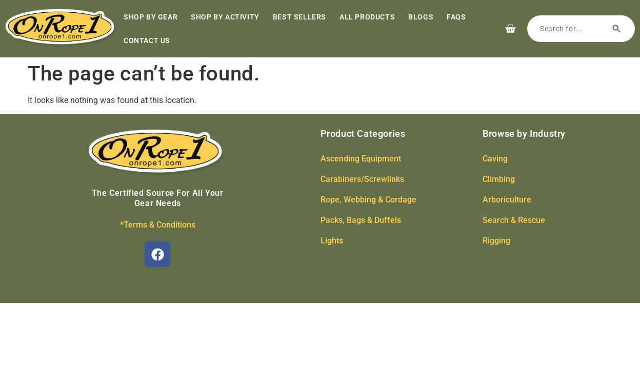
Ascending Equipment (361, 158)
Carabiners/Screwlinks (362, 179)
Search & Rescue (514, 220)
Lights (332, 240)
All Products (367, 17)
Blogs (420, 17)
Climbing (499, 179)
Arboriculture (507, 199)
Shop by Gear (150, 17)
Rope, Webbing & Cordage (368, 199)
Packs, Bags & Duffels (361, 220)
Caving (495, 158)
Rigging (496, 240)
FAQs (456, 17)
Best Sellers (299, 17)
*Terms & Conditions (157, 225)
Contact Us (147, 40)
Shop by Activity (225, 17)
